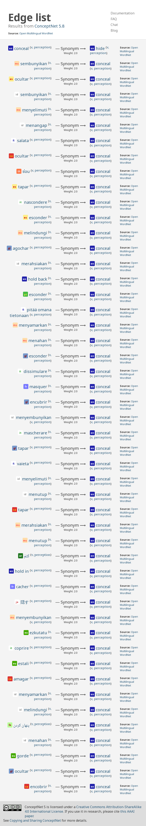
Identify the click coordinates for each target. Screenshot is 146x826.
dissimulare (36, 371)
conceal (22, 48)
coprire (22, 648)
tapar (24, 187)
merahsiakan (34, 263)
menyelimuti (35, 110)
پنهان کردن (21, 725)
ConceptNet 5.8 (49, 26)
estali (24, 663)
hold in (22, 571)
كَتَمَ (27, 556)
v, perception (40, 47)
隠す (25, 602)
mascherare (36, 433)
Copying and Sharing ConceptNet (35, 820)
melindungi (36, 233)
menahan (38, 340)
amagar (22, 679)
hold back (38, 279)
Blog (114, 30)
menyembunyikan (33, 417)
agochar (21, 248)
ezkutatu (39, 632)
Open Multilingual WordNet (36, 33)
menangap (37, 125)
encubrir (39, 402)
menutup (38, 494)
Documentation (122, 13)
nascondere (36, 202)
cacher (23, 586)
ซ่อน (27, 172)
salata (23, 140)
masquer (38, 386)
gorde (23, 756)
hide (101, 48)
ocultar (22, 79)
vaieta (23, 463)
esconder (38, 217)
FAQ (114, 19)
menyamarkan (33, 325)
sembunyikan (34, 63)
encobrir (39, 786)
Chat (114, 24)
